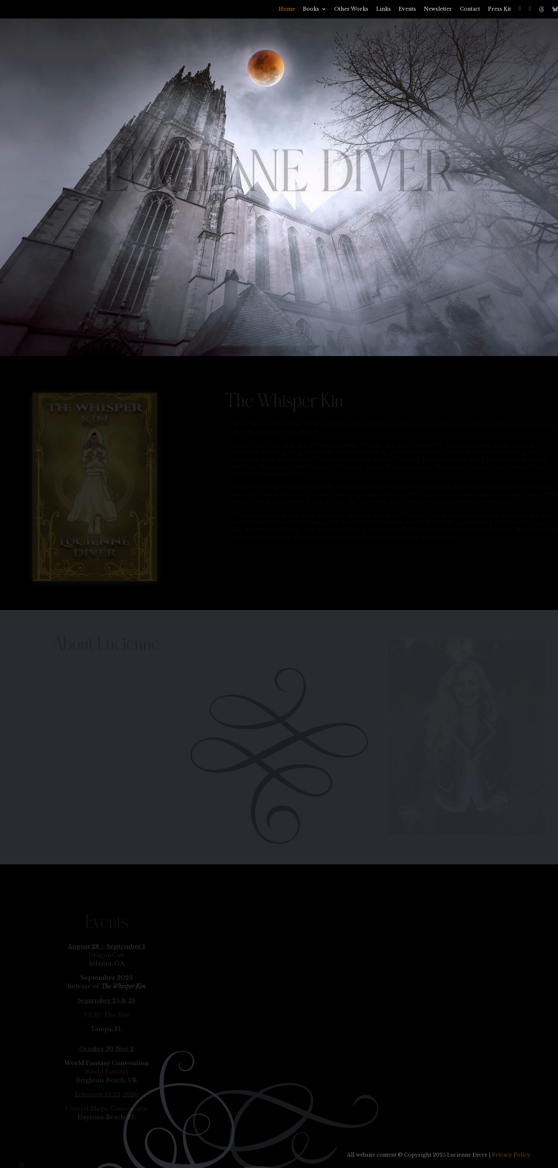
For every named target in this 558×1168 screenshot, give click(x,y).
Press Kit (499, 9)
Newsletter (438, 9)
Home (287, 9)
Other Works (351, 9)
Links (383, 9)
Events (407, 9)
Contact (470, 9)
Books (311, 9)
